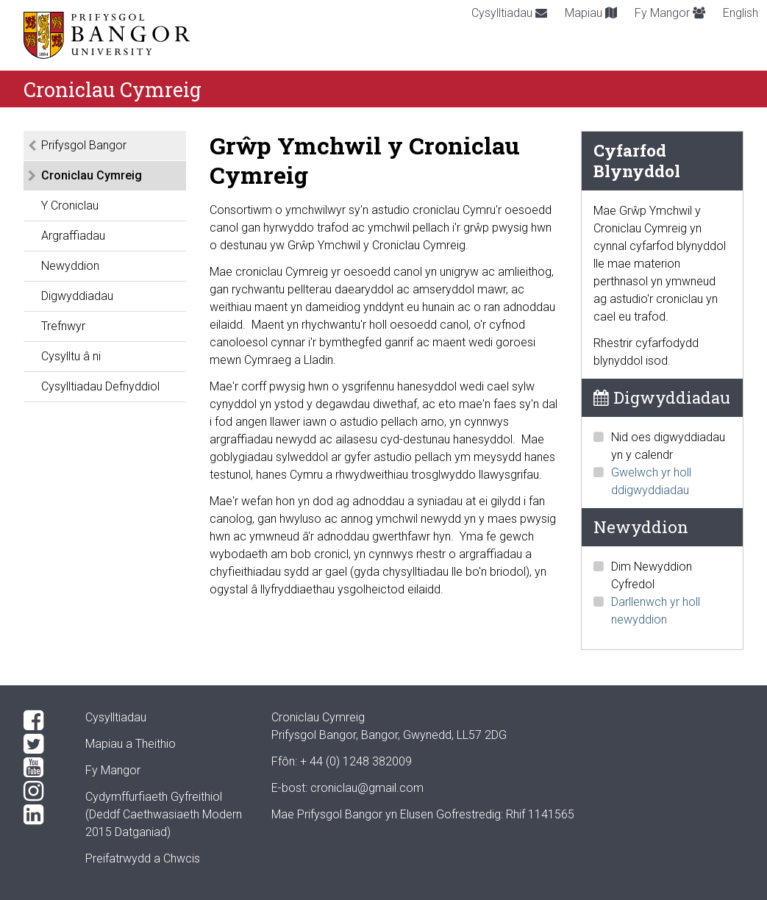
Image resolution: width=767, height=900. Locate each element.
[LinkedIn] (43, 814)
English (740, 13)
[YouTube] (43, 767)
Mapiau (591, 13)
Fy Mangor (670, 13)
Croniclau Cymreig (91, 175)
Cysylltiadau (509, 13)
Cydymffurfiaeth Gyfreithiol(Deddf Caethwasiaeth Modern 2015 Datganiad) (163, 814)
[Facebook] (43, 720)
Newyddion (70, 266)
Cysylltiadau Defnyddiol (100, 386)
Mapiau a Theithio (130, 744)
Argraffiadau (73, 236)
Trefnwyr (63, 326)
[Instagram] (43, 791)
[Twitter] (43, 744)
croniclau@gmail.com (367, 788)
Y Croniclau (70, 206)
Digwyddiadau (77, 296)
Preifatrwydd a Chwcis (142, 858)
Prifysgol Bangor (83, 145)
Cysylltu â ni (71, 356)
